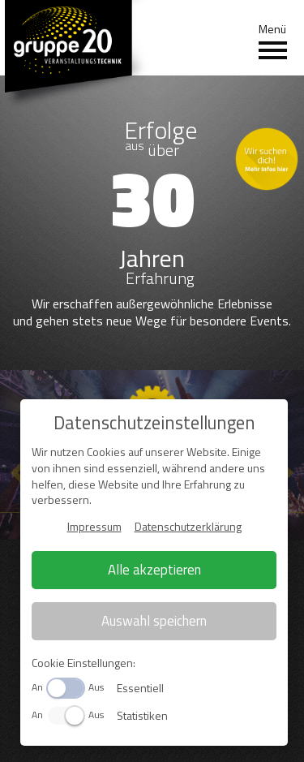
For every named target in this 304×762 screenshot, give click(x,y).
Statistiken (142, 715)
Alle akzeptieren (154, 569)
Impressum (94, 526)
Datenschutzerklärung (188, 526)
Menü (273, 41)
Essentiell (140, 687)
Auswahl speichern (154, 620)
